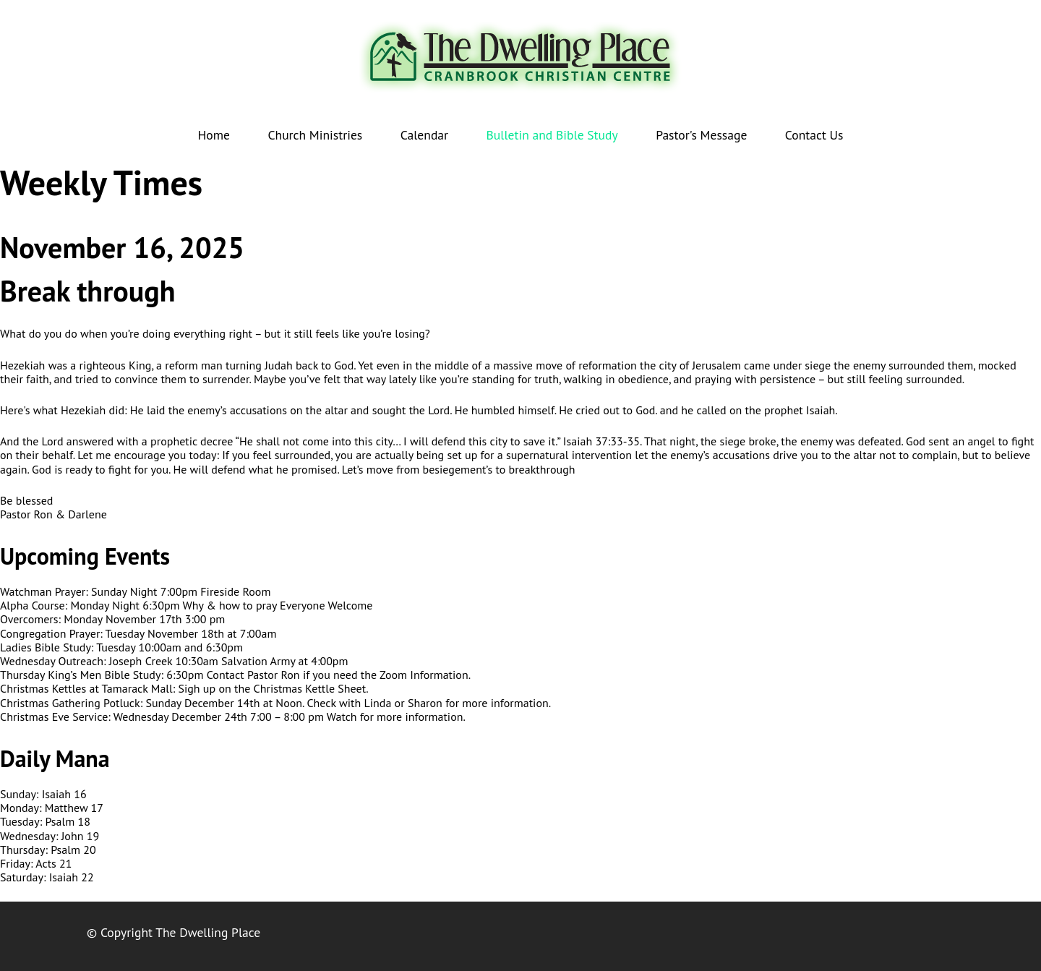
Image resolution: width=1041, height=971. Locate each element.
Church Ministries (314, 135)
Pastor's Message (701, 135)
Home (214, 135)
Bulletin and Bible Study (552, 135)
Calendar (424, 135)
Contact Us (814, 135)
